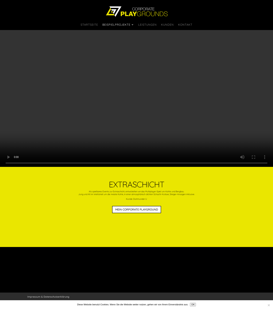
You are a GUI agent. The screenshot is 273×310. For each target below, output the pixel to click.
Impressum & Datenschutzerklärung (48, 296)
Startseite (89, 24)
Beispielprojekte (116, 24)
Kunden (167, 24)
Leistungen (147, 24)
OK (192, 304)
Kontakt (185, 24)
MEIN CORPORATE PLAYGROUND (136, 209)
